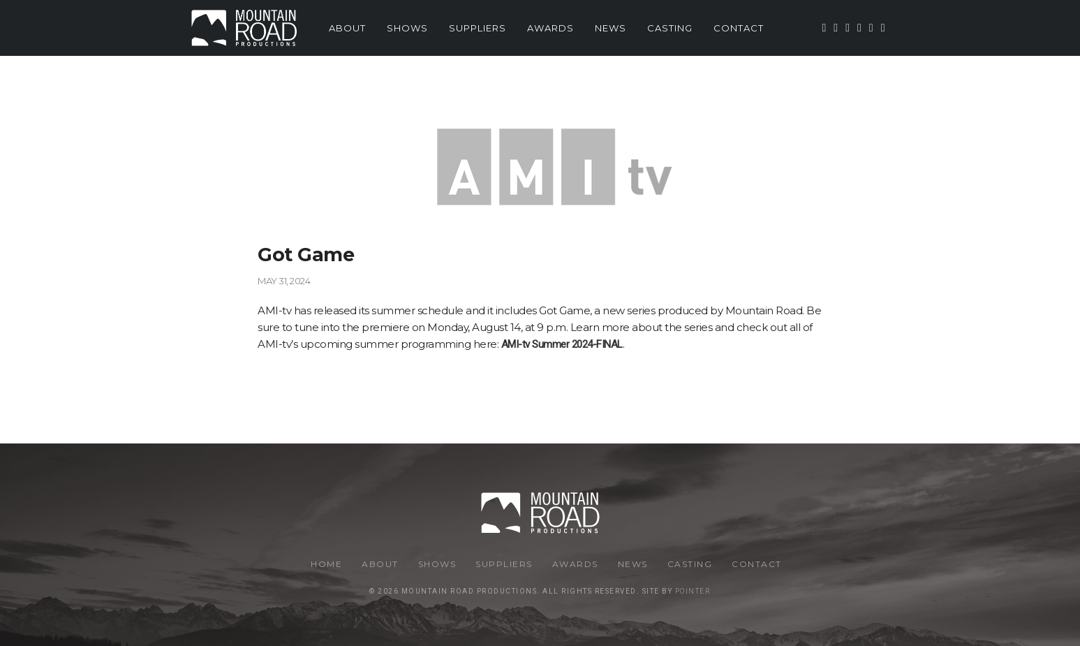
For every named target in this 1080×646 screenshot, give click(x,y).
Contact (738, 28)
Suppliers (477, 28)
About (347, 28)
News (610, 28)
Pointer (693, 591)
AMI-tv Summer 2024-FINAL (562, 344)
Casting (670, 28)
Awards (550, 28)
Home (326, 564)
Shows (407, 28)
